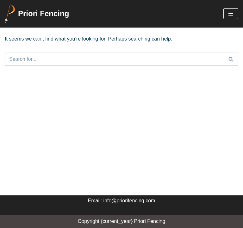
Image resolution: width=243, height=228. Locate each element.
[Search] (114, 59)
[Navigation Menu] (230, 13)
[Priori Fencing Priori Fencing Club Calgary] (37, 13)
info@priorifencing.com (129, 200)
